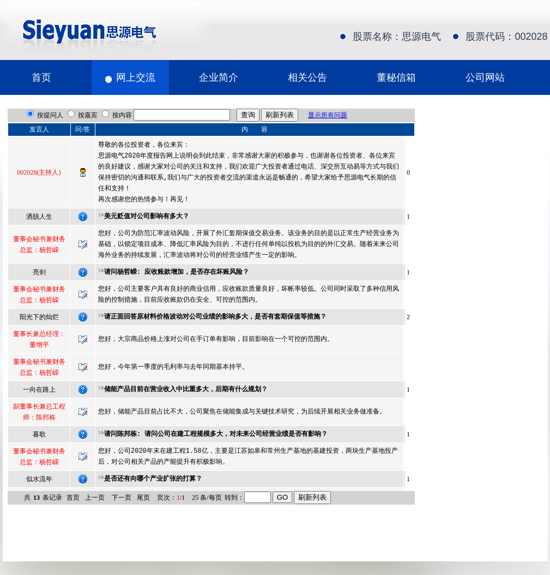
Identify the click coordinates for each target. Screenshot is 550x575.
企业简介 (218, 77)
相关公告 (307, 77)
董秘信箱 (396, 77)
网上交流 (135, 77)
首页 (41, 77)
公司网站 (485, 77)
